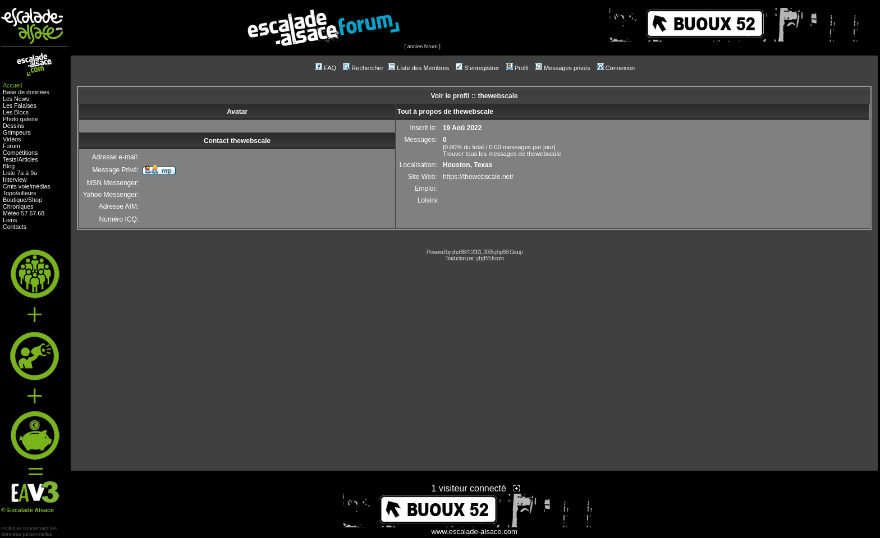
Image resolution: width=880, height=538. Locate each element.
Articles (28, 159)
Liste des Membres (418, 68)
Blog (9, 166)
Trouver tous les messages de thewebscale (502, 153)
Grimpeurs (17, 132)
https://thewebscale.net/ (478, 177)
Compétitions (20, 152)
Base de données (26, 92)
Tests (10, 159)
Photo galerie (20, 119)
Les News (16, 98)
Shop (35, 199)
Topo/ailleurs (19, 193)
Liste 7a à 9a (20, 172)
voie (24, 186)
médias (40, 186)
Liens (10, 220)
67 (32, 213)
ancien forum (422, 46)
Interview (15, 179)
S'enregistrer (477, 68)
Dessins (13, 125)
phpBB (458, 252)
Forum (11, 145)
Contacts (14, 226)
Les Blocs (16, 112)
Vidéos (12, 139)
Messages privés (562, 68)
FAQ (325, 68)
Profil (517, 68)
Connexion (616, 68)
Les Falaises (19, 105)
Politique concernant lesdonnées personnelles (29, 531)
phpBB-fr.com (490, 258)
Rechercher (363, 68)
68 (41, 213)
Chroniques (18, 206)
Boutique (14, 199)
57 (24, 213)
